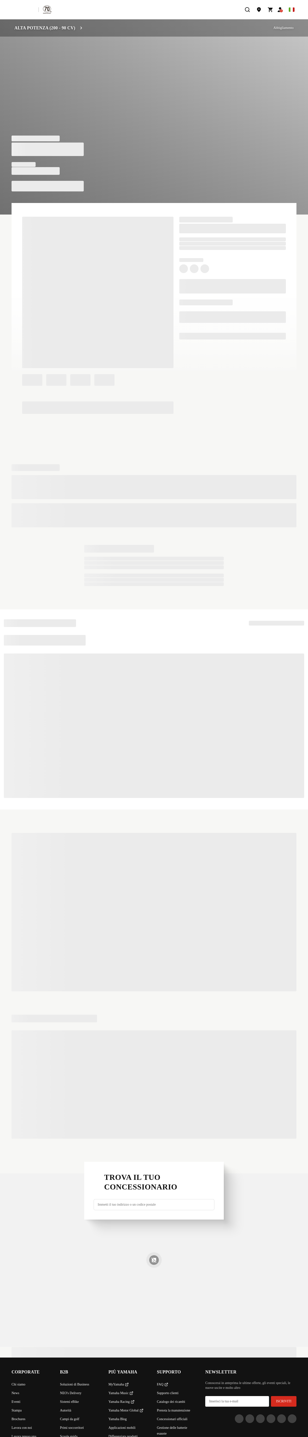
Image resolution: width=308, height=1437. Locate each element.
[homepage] (23, 9)
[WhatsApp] (281, 1418)
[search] (247, 9)
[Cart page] (270, 10)
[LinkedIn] (271, 1418)
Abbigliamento (283, 28)
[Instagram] (239, 1418)
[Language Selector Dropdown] (291, 9)
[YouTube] (292, 1418)
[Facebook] (249, 1418)
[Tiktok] (260, 1418)
